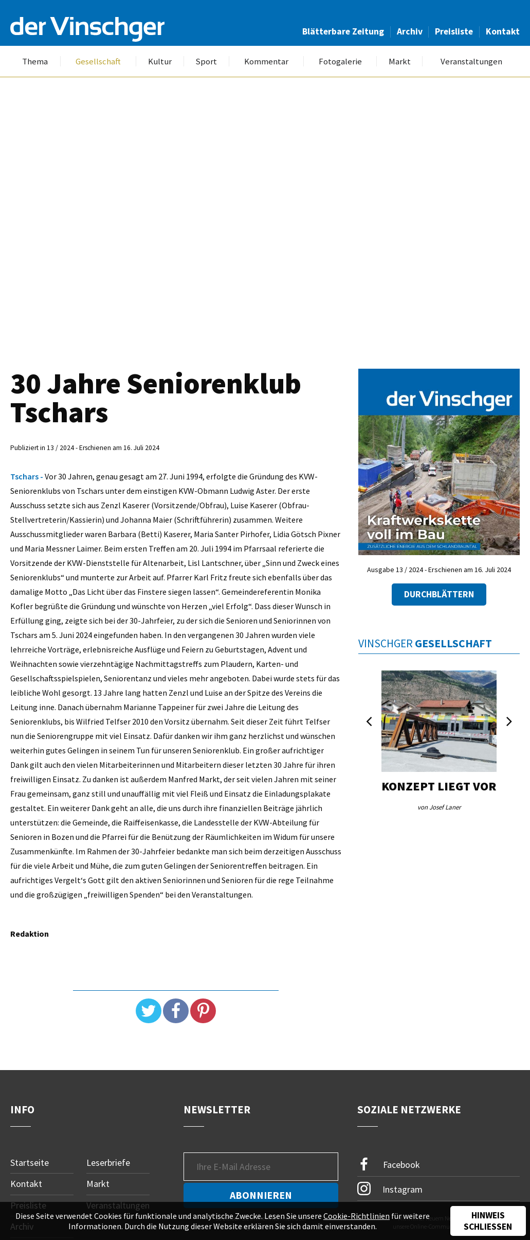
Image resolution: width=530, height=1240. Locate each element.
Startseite (29, 1162)
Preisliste (454, 31)
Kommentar (266, 61)
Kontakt (503, 31)
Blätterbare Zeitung (343, 31)
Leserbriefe (108, 1162)
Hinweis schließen (488, 1221)
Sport (206, 61)
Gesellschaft (98, 61)
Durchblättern (439, 594)
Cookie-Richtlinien (356, 1216)
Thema (35, 61)
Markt (400, 61)
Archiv (410, 31)
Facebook (388, 1165)
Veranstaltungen (471, 61)
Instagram (390, 1188)
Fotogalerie (340, 61)
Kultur (160, 61)
